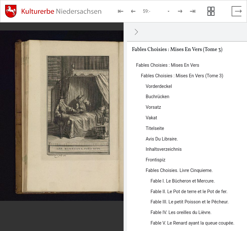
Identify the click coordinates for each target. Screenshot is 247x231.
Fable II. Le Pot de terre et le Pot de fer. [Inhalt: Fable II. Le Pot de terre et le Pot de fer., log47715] (189, 191)
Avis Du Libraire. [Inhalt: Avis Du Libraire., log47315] (162, 138)
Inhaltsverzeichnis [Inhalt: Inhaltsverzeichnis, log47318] (164, 149)
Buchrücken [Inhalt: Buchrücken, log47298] (157, 96)
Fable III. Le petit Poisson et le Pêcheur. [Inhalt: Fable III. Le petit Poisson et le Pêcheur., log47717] (190, 201)
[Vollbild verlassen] (237, 11)
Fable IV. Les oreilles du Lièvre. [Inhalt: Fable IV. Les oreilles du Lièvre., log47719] (181, 212)
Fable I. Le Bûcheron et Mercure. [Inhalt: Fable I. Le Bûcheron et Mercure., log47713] (183, 181)
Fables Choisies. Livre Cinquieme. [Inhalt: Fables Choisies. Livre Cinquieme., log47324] (179, 170)
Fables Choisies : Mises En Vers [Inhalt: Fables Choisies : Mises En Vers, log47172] (167, 65)
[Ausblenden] (136, 31)
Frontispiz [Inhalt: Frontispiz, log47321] (155, 159)
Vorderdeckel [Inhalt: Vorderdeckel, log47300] (159, 86)
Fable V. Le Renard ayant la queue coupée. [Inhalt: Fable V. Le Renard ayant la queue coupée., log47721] (192, 223)
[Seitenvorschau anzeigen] (210, 11)
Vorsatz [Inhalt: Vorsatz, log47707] (153, 107)
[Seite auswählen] (157, 11)
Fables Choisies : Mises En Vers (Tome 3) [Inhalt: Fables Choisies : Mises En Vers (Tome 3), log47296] (182, 75)
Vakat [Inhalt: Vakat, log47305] (151, 117)
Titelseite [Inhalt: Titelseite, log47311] (155, 128)
